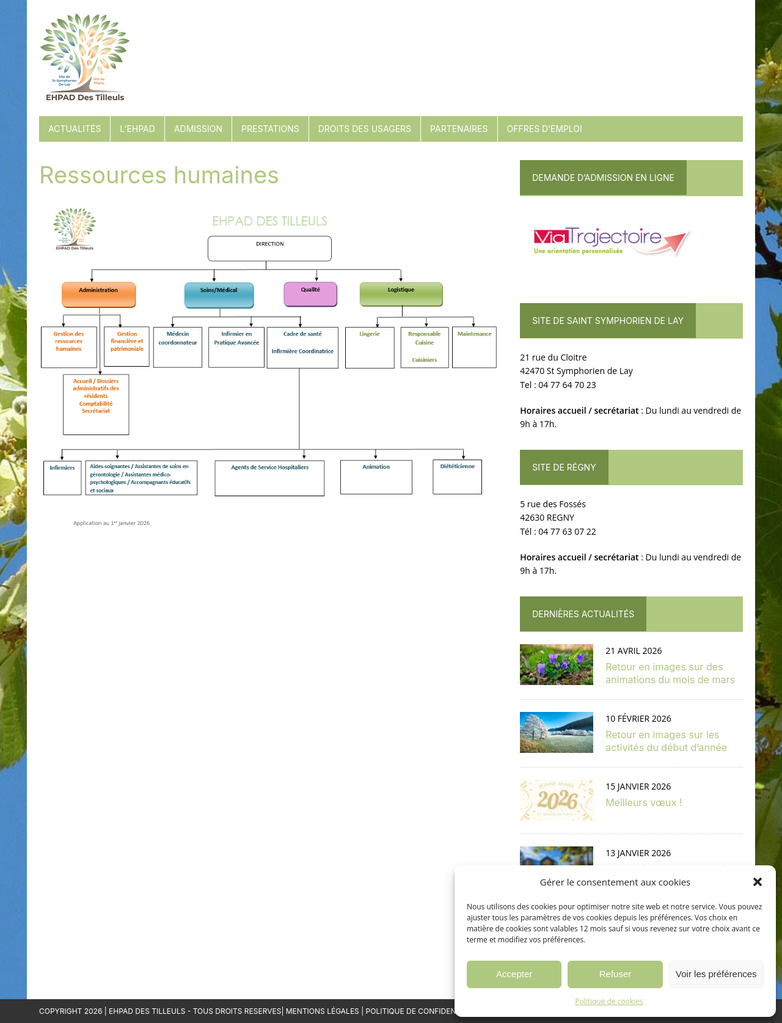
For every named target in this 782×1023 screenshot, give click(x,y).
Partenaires (459, 128)
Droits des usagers (364, 128)
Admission (198, 128)
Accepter (514, 974)
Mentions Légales (322, 1011)
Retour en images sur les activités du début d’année (666, 741)
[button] (757, 882)
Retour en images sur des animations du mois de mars (670, 673)
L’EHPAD (137, 128)
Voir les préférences (716, 974)
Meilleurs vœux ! (643, 802)
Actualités (74, 128)
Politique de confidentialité (424, 1011)
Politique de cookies (609, 1001)
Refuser (615, 974)
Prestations (270, 128)
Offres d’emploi (544, 128)
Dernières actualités (583, 614)
